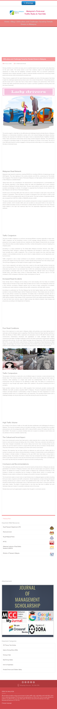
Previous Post (6, 518)
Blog (13, 22)
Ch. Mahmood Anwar (20, 63)
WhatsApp (28, 3)
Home (6, 22)
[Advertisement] (28, 41)
